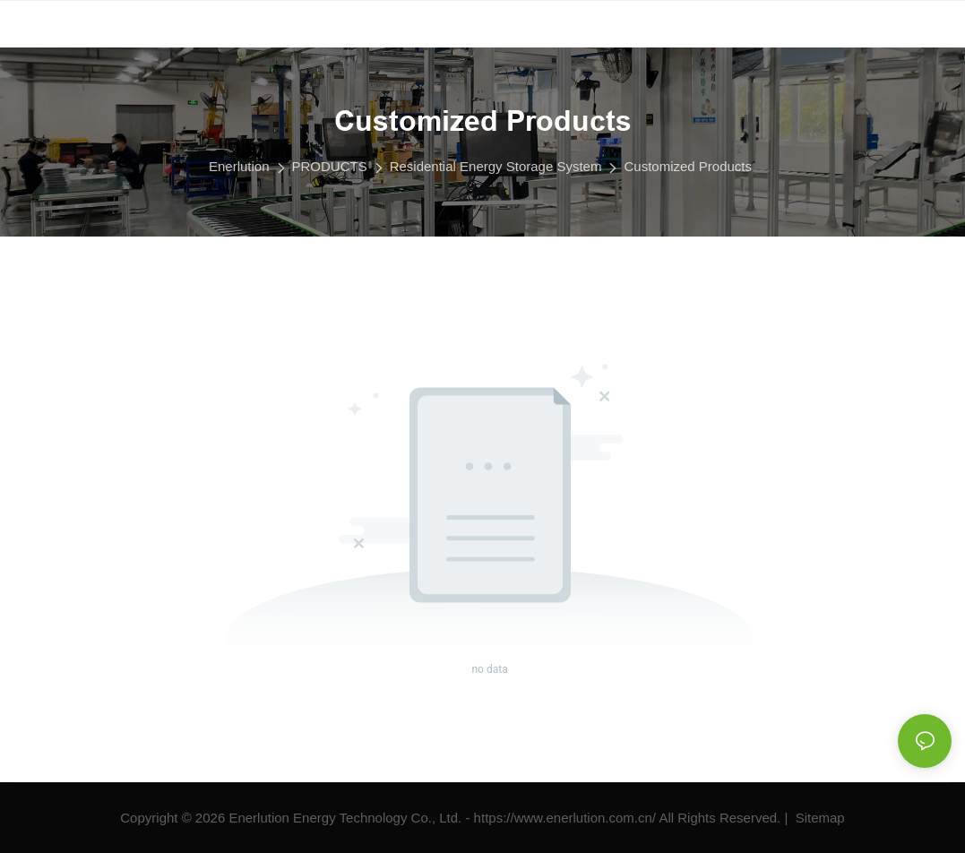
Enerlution (239, 166)
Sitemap (818, 817)
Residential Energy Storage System (496, 166)
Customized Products (688, 166)
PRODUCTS (329, 166)
